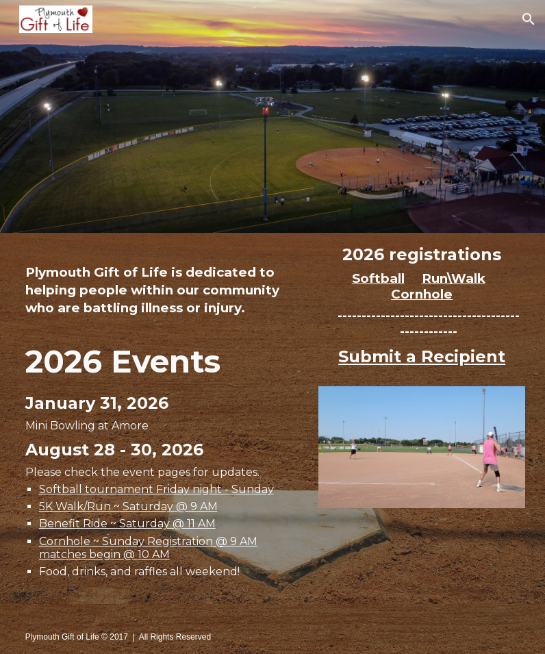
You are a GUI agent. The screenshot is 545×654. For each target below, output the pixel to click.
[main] (166, 287)
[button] (528, 19)
